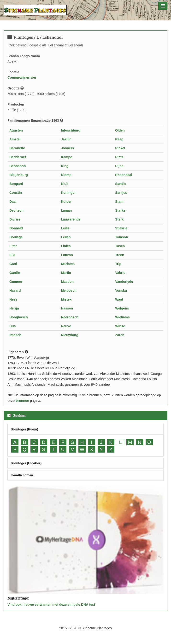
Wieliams (122, 317)
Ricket (120, 148)
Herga (14, 308)
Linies (66, 246)
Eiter (13, 246)
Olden (120, 130)
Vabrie (120, 273)
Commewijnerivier (21, 77)
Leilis (65, 228)
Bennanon (17, 166)
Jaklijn (66, 139)
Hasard (15, 290)
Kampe (66, 157)
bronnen (22, 401)
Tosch (120, 246)
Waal (119, 299)
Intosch (15, 335)
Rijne (119, 166)
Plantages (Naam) (24, 429)
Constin (15, 193)
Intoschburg (70, 130)
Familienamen (22, 475)
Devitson (16, 210)
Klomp (66, 175)
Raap (119, 139)
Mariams (68, 264)
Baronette (17, 148)
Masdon (67, 282)
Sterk (119, 219)
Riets (119, 157)
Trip (118, 264)
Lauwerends (71, 219)
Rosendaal (123, 175)
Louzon (67, 255)
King (64, 166)
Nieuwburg (69, 335)
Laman (66, 210)
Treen (119, 255)
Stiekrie (121, 228)
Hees (13, 299)
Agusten (16, 130)
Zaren (119, 335)
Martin (66, 273)
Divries (15, 219)
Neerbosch (69, 317)
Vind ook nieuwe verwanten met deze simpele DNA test (51, 604)
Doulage (16, 237)
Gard (13, 264)
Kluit (64, 184)
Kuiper (66, 201)
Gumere (15, 282)
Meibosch (69, 290)
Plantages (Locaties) (26, 463)
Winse (120, 326)
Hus (12, 326)
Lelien (66, 237)
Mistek (66, 299)
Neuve (66, 326)
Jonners (67, 148)
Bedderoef (17, 157)
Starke (120, 210)
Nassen (67, 308)
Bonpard (16, 184)
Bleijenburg (18, 175)
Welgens (122, 308)
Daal (13, 201)
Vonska (121, 290)
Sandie (120, 184)
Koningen (69, 193)
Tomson (121, 237)
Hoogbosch (18, 317)
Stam (119, 201)
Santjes (121, 193)
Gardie (14, 273)
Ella (12, 255)
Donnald (16, 228)
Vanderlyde (124, 282)
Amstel (15, 139)
